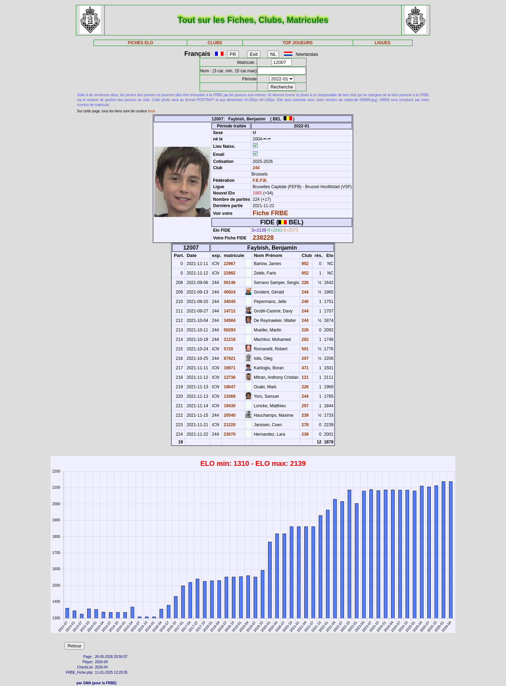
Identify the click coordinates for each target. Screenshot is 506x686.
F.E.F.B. (260, 180)
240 (304, 301)
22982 (228, 273)
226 (304, 282)
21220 (228, 424)
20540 (228, 415)
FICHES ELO (140, 42)
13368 (228, 396)
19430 (228, 405)
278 (304, 424)
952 (304, 263)
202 (304, 339)
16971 (228, 367)
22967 (228, 263)
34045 (228, 301)
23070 (228, 434)
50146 (228, 282)
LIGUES (382, 42)
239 (304, 415)
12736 (228, 377)
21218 (228, 339)
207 (304, 358)
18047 (228, 386)
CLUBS (215, 42)
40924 (228, 292)
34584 (228, 320)
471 (304, 367)
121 (304, 377)
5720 (227, 349)
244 (256, 167)
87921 (228, 358)
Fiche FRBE (270, 213)
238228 (263, 237)
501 (304, 349)
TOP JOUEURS (298, 42)
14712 (228, 311)
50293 (228, 330)
